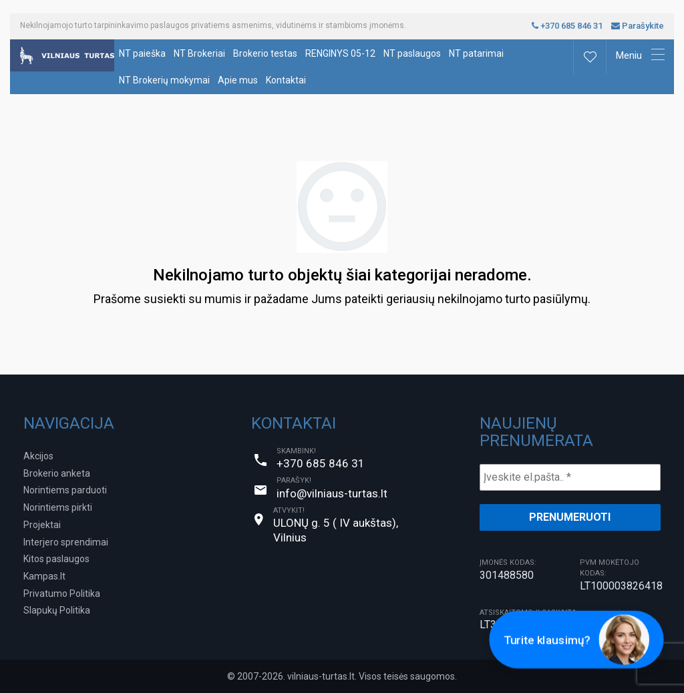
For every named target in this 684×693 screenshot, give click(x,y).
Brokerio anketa (56, 473)
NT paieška (142, 53)
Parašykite (637, 26)
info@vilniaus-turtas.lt (332, 493)
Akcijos (38, 456)
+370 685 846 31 (567, 26)
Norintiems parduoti (65, 490)
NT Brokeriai (199, 53)
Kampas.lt (44, 576)
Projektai (42, 524)
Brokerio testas (265, 53)
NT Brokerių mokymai (164, 80)
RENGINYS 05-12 (340, 53)
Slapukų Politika (56, 610)
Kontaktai (286, 80)
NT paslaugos (412, 53)
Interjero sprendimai (65, 542)
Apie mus (238, 80)
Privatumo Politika (61, 593)
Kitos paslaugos (56, 558)
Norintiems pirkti (57, 507)
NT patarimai (476, 53)
